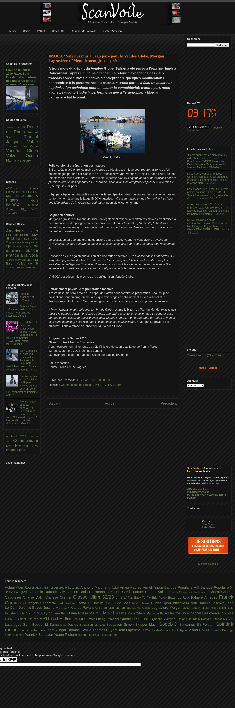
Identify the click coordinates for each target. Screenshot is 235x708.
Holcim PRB (102, 603)
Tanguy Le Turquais (32, 630)
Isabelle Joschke (212, 603)
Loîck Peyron (43, 613)
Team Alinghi (56, 630)
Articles (11, 436)
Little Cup (13, 234)
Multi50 (33, 205)
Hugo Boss (122, 603)
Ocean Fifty (18, 209)
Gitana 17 (84, 603)
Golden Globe (13, 127)
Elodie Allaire (208, 527)
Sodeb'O (169, 624)
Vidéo (21, 449)
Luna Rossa (79, 613)
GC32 (34, 200)
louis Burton (110, 634)
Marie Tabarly (137, 613)
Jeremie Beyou (30, 607)
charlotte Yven (92, 634)
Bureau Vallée (157, 592)
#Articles (204, 492)
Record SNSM (29, 234)
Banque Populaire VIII (182, 587)
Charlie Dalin (34, 597)
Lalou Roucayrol (193, 607)
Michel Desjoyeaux (206, 613)
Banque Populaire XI (216, 587)
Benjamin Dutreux (43, 592)
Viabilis (207, 630)
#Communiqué (200, 489)
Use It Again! (180, 630)
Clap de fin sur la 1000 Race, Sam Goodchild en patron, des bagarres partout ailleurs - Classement (21, 77)
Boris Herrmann (93, 592)
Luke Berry (61, 613)
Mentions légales (208, 564)
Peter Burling (97, 619)
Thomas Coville (79, 630)
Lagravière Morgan (167, 607)
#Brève (191, 494)
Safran (119, 384)
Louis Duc (24, 613)
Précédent (169, 403)
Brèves (22, 436)
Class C (23, 188)
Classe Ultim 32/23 (94, 597)
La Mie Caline (142, 607)
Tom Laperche (130, 630)
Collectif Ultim (24, 192)
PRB (45, 618)
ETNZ (128, 597)
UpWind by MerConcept (156, 630)
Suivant (54, 403)
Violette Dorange (222, 630)
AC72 (11, 188)
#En (203, 494)
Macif (109, 612)
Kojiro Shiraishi (105, 607)
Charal (215, 592)
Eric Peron (160, 597)
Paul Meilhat (61, 619)
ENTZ (119, 597)
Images (11, 449)
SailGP (15, 137)
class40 (11, 213)
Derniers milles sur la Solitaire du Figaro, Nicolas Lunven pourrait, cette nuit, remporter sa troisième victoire (22, 385)
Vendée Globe (22, 150)
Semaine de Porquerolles (25, 242)
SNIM (11, 238)
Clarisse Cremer (59, 597)
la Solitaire (24, 161)
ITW (110, 384)
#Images (192, 492)
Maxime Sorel (179, 613)
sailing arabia (25, 267)
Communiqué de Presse (77, 384)
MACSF (96, 613)
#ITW (189, 489)
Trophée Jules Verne (22, 146)
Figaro (18, 200)
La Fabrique (124, 607)
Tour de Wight (13, 260)
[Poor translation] (12, 659)
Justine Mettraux (56, 607)
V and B (195, 630)
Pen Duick (80, 619)
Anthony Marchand (96, 587)
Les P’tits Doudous (216, 607)
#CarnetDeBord (216, 494)
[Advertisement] (112, 42)
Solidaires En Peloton (197, 624)
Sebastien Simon (120, 624)
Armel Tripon (153, 587)
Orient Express (28, 619)
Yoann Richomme (68, 635)
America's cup (22, 231)
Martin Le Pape (157, 613)
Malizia (122, 613)
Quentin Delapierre (136, 619)
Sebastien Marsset (93, 624)
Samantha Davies (65, 624)
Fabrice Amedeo (205, 597)
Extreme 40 (29, 195)
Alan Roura (25, 587)
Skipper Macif (147, 624)
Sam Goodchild (36, 624)
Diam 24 (13, 195)
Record (33, 132)
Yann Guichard (15, 634)
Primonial (113, 619)
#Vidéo (191, 497)
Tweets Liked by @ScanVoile (204, 355)
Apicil (116, 587)
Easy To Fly (143, 597)
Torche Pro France (22, 246)
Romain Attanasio (213, 619)
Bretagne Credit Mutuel (125, 592)
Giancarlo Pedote (64, 603)
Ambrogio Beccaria (67, 587)
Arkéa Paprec (131, 587)
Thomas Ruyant (105, 630)
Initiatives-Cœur (185, 603)
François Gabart (38, 603)
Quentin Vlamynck (165, 619)
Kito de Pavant (82, 607)
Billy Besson (69, 592)
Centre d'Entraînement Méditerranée (189, 592)
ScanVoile (208, 524)
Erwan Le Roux (179, 597)
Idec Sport (163, 603)
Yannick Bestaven (39, 635)
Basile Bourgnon (16, 592)
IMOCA (100, 384)
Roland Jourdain (189, 619)
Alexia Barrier (44, 587)
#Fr (199, 494)
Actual (10, 587)
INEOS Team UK (143, 603)
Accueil (110, 403)
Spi (9, 246)
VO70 (34, 209)
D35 (35, 192)
